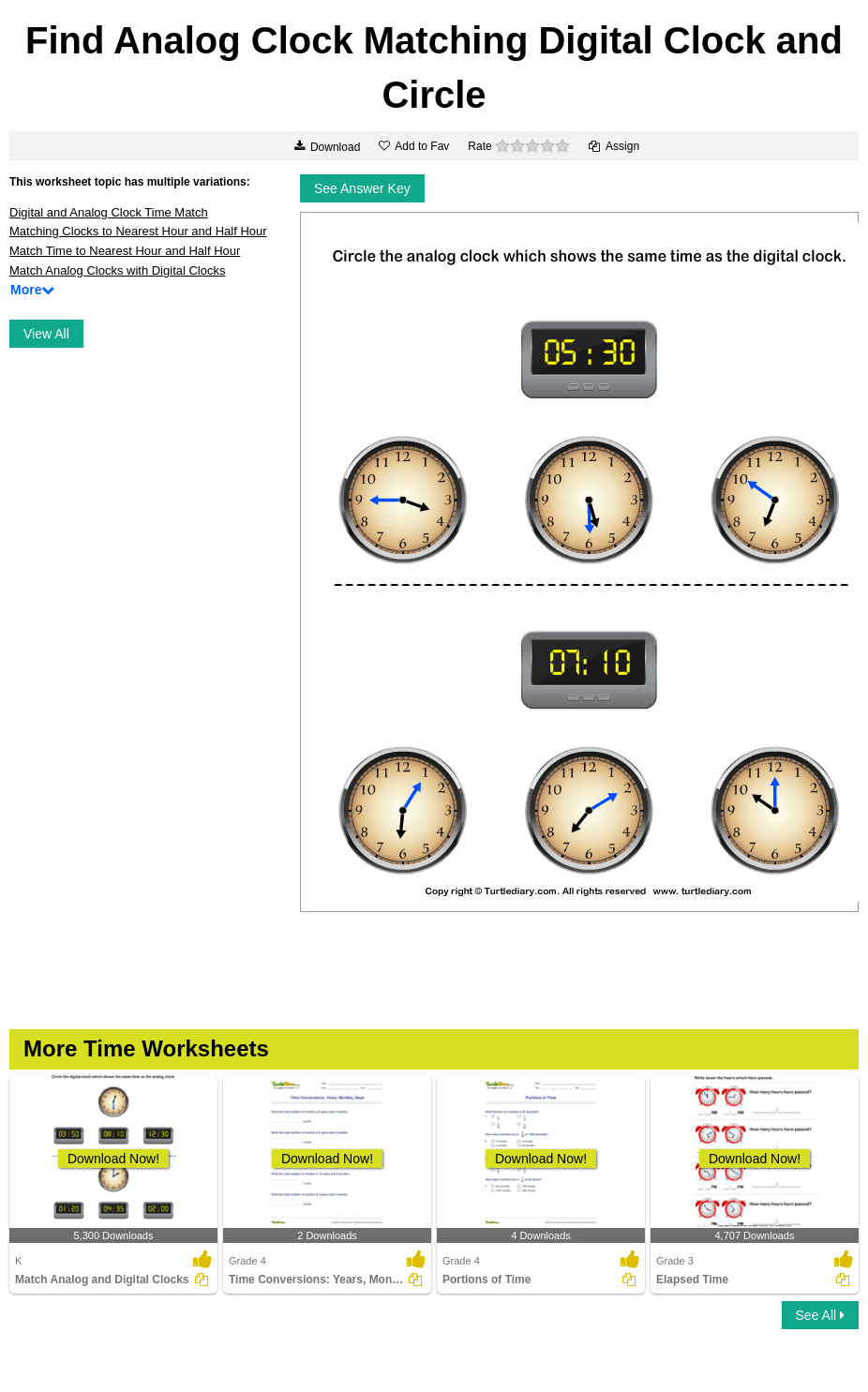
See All (820, 1315)
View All (46, 333)
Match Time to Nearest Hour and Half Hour (124, 251)
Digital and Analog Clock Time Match (108, 212)
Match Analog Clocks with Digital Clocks (117, 270)
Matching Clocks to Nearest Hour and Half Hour (138, 231)
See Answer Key (362, 188)
